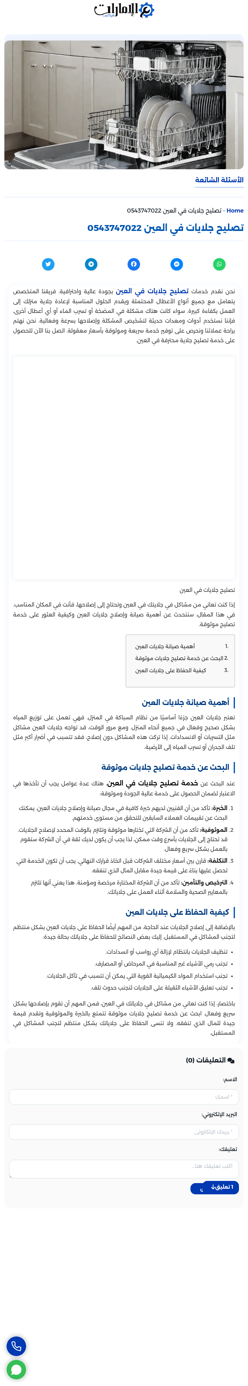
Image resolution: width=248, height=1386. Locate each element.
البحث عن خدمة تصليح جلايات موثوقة (179, 658)
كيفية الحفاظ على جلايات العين (170, 670)
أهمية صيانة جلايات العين (165, 646)
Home (235, 210)
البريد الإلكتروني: (219, 1114)
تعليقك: (228, 1149)
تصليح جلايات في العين (152, 291)
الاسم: (230, 1079)
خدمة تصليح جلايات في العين (152, 783)
